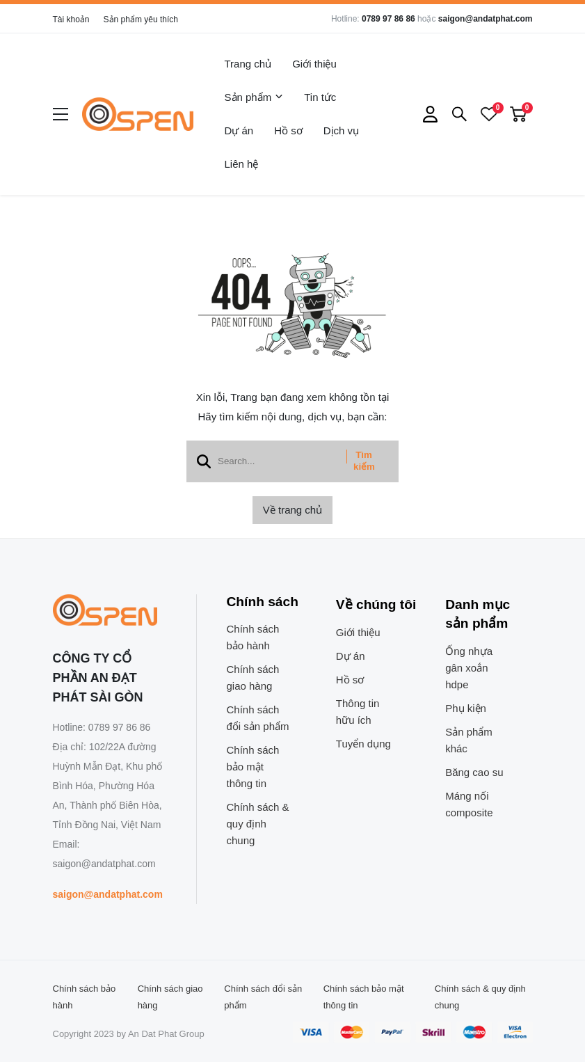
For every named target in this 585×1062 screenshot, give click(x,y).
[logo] (137, 114)
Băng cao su (474, 772)
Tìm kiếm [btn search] (364, 461)
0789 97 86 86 (388, 19)
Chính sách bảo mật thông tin (253, 766)
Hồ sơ (288, 130)
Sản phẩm (254, 97)
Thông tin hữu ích (358, 711)
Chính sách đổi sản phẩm (258, 718)
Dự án (239, 130)
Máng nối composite (468, 804)
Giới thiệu (314, 64)
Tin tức (320, 97)
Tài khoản (71, 19)
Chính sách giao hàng (253, 677)
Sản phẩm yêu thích (141, 19)
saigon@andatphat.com (485, 19)
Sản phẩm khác (468, 740)
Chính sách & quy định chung (258, 823)
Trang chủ (248, 64)
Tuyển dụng (363, 744)
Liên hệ (242, 164)
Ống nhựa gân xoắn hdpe (468, 667)
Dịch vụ (341, 130)
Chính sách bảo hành (253, 637)
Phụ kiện (465, 708)
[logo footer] (109, 611)
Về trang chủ (292, 510)
